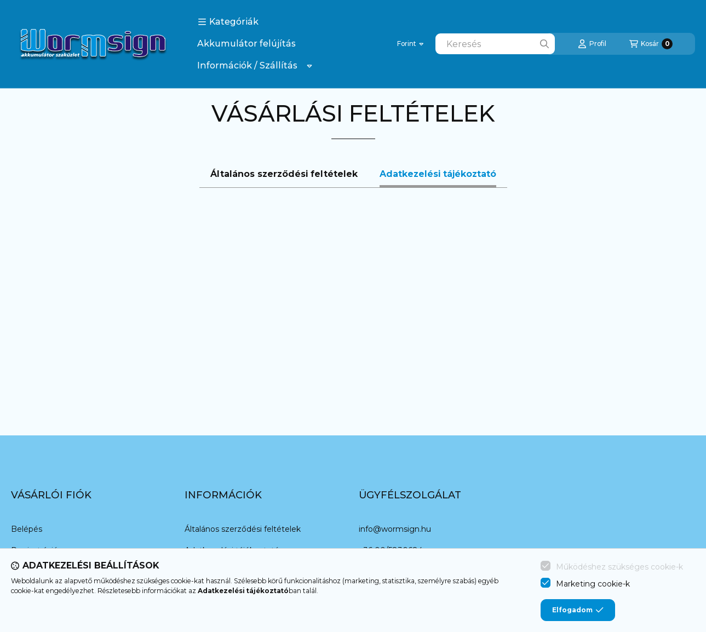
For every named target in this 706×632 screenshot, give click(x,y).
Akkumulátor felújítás (246, 43)
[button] (228, 22)
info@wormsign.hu (395, 529)
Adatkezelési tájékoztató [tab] (438, 174)
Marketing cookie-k (593, 584)
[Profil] (592, 44)
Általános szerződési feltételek (243, 529)
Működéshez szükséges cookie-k (619, 567)
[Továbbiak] (309, 65)
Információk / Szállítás (247, 65)
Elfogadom (578, 610)
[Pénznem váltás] (410, 44)
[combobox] (495, 44)
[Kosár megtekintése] (651, 44)
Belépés (26, 529)
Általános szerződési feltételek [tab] (284, 174)
